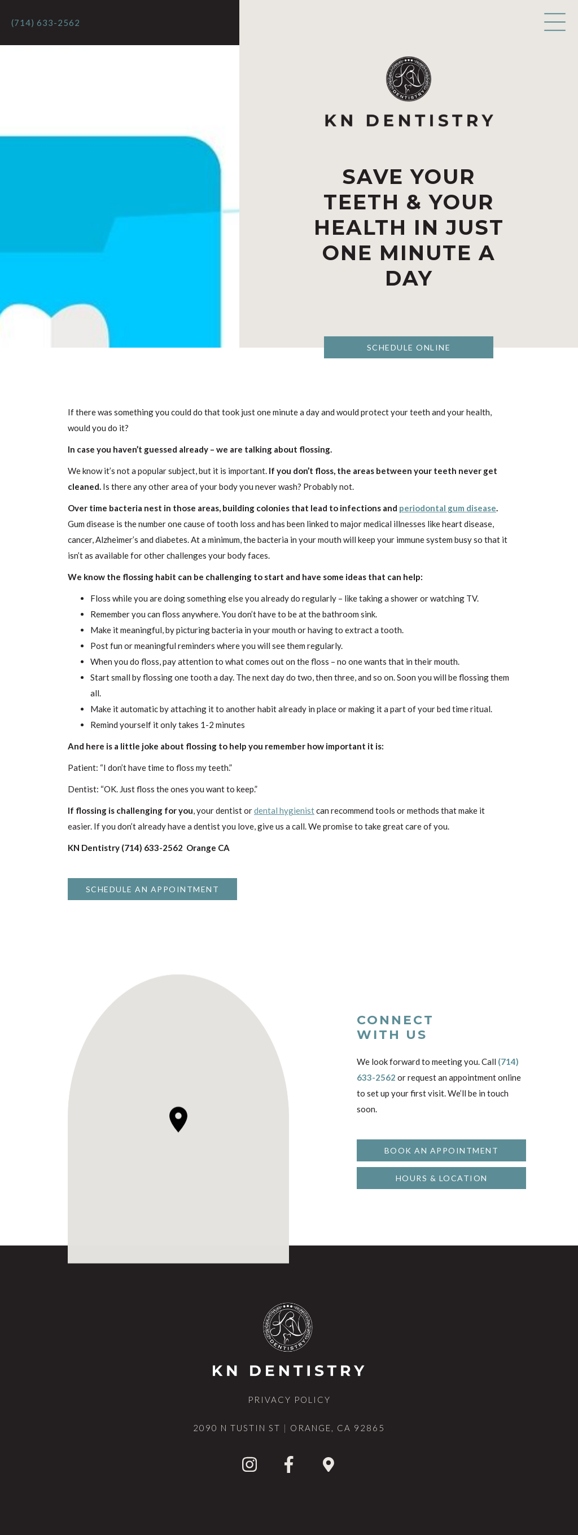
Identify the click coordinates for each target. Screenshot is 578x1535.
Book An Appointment (441, 1150)
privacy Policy (289, 1399)
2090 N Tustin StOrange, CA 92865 (289, 1428)
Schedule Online (409, 347)
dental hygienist (284, 810)
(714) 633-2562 (45, 22)
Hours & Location (442, 1178)
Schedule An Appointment (153, 889)
